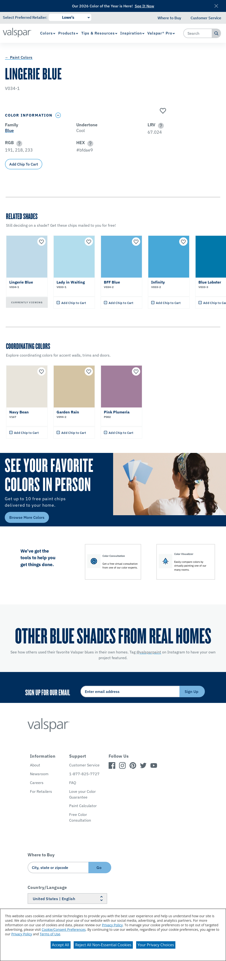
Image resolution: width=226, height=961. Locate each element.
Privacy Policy (112, 925)
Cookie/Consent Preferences (64, 929)
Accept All (60, 944)
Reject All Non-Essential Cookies (103, 944)
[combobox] (197, 33)
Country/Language (47, 887)
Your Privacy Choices (156, 944)
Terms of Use (50, 934)
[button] (160, 125)
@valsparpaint (148, 652)
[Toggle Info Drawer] (58, 115)
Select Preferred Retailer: (25, 17)
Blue (9, 130)
